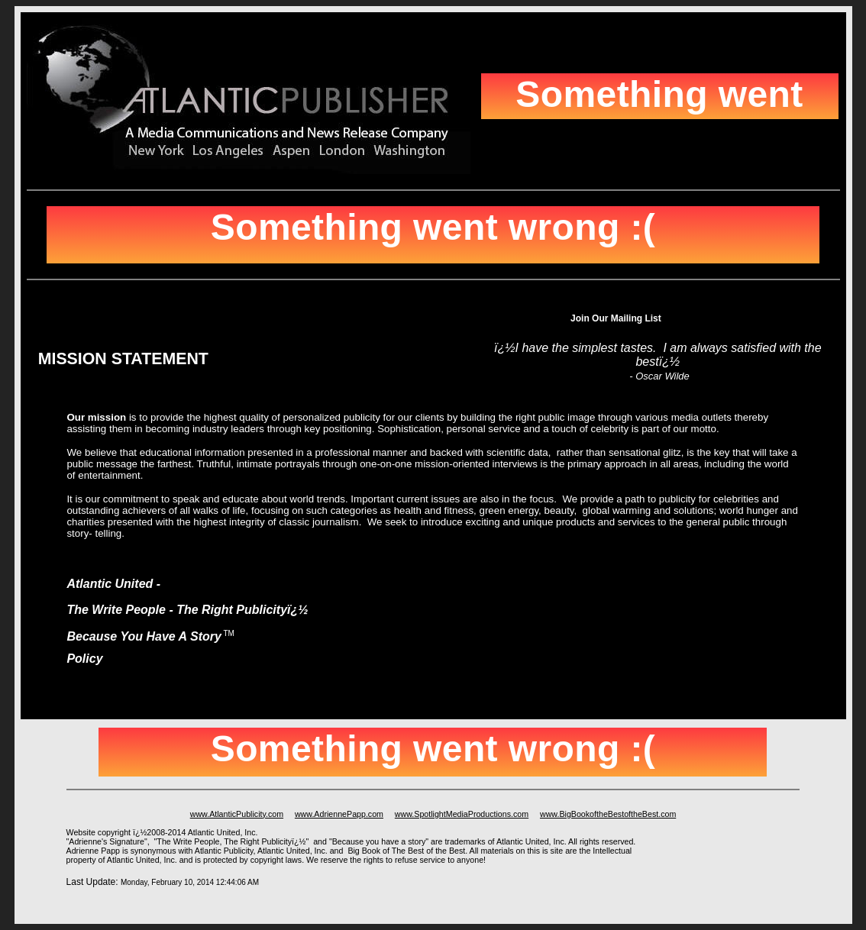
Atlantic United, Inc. (292, 850)
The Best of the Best (429, 850)
